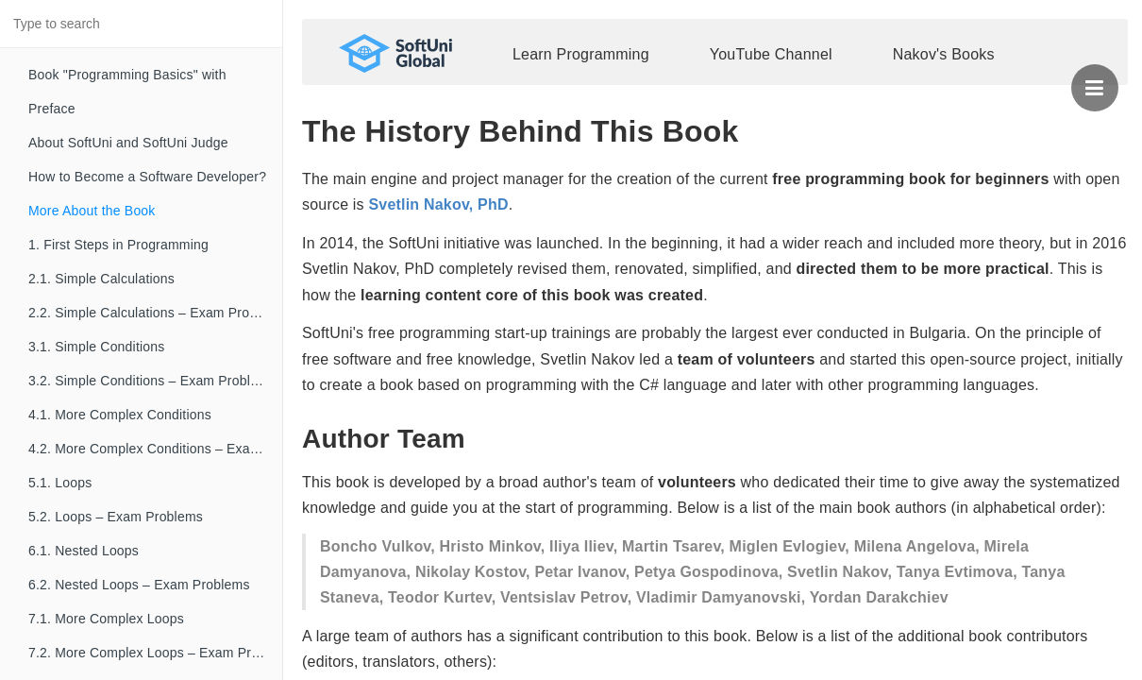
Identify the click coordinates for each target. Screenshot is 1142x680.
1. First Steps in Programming (118, 244)
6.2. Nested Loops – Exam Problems (139, 584)
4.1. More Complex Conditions (119, 414)
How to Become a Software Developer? (147, 176)
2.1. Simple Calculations (101, 278)
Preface (52, 108)
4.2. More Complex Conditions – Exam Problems (155, 448)
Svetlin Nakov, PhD (438, 204)
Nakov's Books (944, 54)
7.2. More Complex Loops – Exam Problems (155, 652)
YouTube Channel (771, 54)
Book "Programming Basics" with (127, 74)
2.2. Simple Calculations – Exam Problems (155, 312)
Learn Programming (580, 54)
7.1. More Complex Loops (106, 618)
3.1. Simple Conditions (96, 346)
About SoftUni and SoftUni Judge (128, 142)
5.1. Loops (60, 482)
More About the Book (92, 210)
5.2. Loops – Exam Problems (115, 516)
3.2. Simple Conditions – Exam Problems (152, 380)
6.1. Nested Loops (83, 550)
